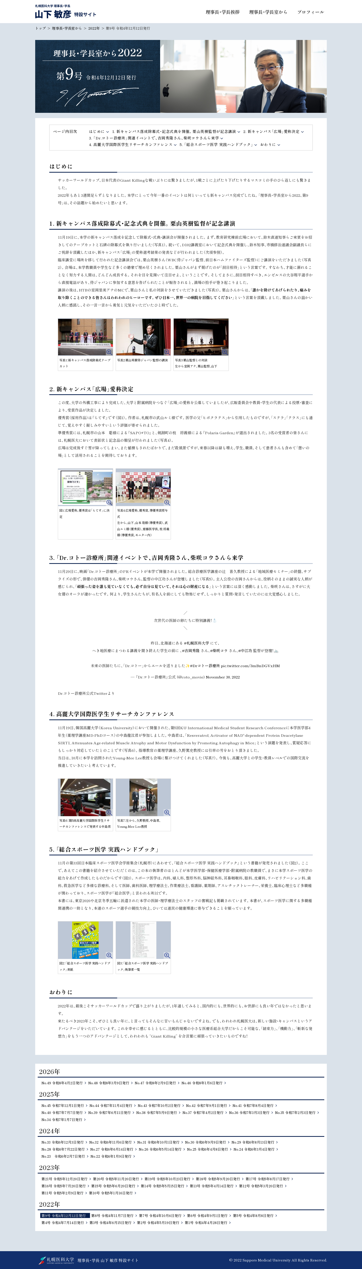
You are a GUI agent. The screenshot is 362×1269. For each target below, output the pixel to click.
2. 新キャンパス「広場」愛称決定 (271, 131)
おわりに (268, 144)
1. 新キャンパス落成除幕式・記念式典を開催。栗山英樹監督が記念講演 (174, 131)
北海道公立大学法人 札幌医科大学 (56, 1260)
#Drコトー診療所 (205, 665)
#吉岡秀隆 (191, 650)
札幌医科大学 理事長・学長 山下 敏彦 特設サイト (65, 11)
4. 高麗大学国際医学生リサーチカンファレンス (130, 144)
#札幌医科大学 (196, 643)
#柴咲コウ (219, 650)
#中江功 (245, 650)
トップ (40, 28)
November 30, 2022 (223, 676)
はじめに (97, 131)
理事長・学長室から (67, 28)
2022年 (94, 28)
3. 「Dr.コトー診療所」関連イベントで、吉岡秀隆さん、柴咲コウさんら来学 (154, 137)
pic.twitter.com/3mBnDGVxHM (250, 665)
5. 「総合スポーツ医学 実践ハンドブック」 (216, 144)
